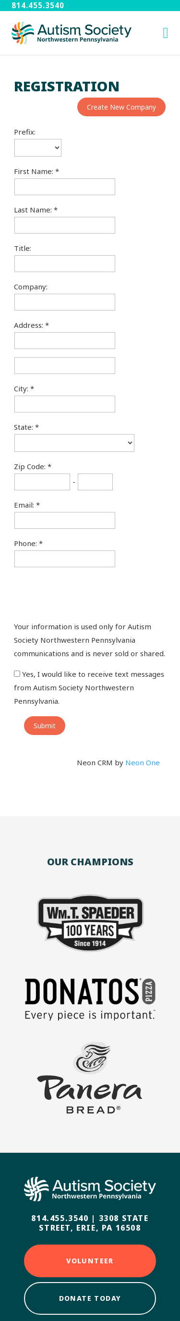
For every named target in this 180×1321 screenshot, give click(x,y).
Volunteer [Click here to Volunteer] (90, 1260)
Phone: (26, 543)
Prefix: (25, 132)
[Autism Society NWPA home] (72, 33)
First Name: (34, 171)
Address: (29, 325)
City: (22, 388)
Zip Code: (31, 466)
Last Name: (34, 209)
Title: (22, 248)
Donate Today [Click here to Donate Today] (90, 1298)
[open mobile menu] (165, 33)
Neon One (142, 762)
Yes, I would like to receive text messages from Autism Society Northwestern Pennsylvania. (89, 687)
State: (24, 427)
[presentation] (87, 593)
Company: (31, 286)
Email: (25, 505)
